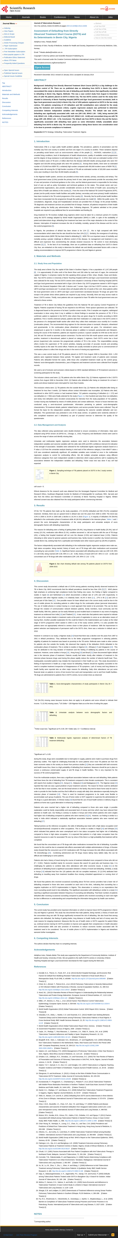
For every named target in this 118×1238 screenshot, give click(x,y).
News (77, 17)
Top (3, 83)
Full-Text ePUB (100, 32)
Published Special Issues (12, 73)
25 (98, 783)
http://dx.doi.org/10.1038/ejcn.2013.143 (53, 998)
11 (93, 598)
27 (43, 821)
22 (86, 764)
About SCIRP (54, 1230)
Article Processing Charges (13, 43)
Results (5, 98)
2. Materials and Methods (47, 256)
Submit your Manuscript (97, 1235)
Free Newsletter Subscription (14, 52)
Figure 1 (81, 396)
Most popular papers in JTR (13, 54)
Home (9, 17)
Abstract (97, 23)
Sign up (80, 1235)
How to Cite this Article (103, 38)
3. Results (39, 505)
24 (82, 783)
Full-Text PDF (99, 26)
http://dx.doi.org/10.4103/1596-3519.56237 (54, 1149)
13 (54, 600)
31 (110, 866)
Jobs (110, 17)
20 (81, 652)
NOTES (38, 1214)
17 (97, 647)
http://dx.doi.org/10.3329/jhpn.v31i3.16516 (54, 990)
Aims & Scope (8, 34)
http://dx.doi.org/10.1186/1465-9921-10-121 (55, 1037)
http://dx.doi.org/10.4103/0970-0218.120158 (55, 1079)
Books (43, 17)
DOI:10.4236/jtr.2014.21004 (77, 26)
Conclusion (6, 106)
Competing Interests (10, 110)
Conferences (60, 17)
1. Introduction (42, 141)
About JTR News (9, 60)
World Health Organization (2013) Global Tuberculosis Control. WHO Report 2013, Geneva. (72, 1009)
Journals (26, 17)
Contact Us (69, 1230)
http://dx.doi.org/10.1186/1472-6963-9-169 (67, 1171)
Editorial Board (9, 37)
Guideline (7, 40)
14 (61, 614)
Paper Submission (10, 46)
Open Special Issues (11, 70)
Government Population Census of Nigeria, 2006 (56, 1029)
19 (68, 652)
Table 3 (58, 551)
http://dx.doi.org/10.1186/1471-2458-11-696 (81, 1121)
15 (74, 614)
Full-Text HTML (100, 29)
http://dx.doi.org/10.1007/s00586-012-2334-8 (93, 1004)
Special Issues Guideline (12, 76)
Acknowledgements (44, 949)
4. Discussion (41, 581)
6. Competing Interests (46, 938)
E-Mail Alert (8, 1235)
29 (103, 829)
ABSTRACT (40, 80)
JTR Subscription (10, 49)
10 (64, 595)
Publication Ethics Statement (14, 57)
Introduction (6, 90)
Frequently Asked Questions (14, 63)
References (40, 966)
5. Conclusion (41, 904)
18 (111, 647)
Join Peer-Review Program (26, 1235)
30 (116, 829)
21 (92, 652)
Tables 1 (110, 519)
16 (72, 636)
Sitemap (62, 1230)
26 (71, 800)
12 (107, 598)
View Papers (8, 31)
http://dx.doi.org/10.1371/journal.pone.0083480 (88, 978)
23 (61, 783)
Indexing (6, 28)
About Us (94, 17)
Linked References (101, 35)
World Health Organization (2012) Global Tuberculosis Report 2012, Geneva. (67, 1026)
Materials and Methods (11, 94)
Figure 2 (86, 517)
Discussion (6, 102)
